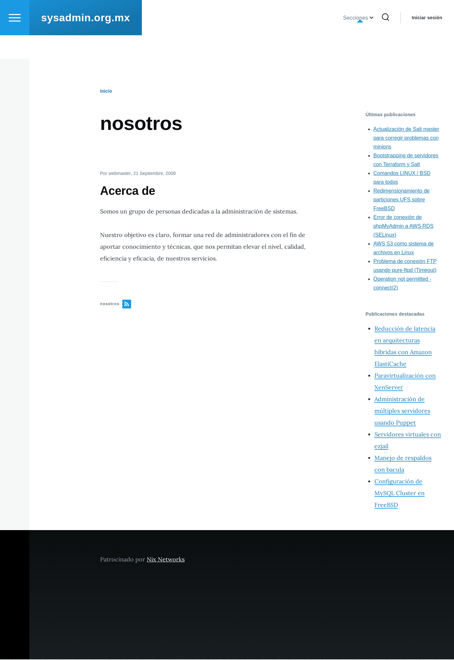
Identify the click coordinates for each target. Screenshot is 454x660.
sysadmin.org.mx (85, 41)
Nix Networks (166, 559)
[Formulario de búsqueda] (385, 41)
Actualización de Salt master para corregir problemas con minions (406, 138)
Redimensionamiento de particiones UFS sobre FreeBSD (401, 200)
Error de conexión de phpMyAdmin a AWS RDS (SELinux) (403, 226)
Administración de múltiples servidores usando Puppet (402, 411)
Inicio (106, 91)
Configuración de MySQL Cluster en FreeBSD (399, 493)
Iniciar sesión (427, 41)
